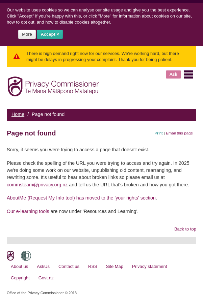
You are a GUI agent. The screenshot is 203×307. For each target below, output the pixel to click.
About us (19, 266)
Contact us (68, 266)
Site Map (114, 266)
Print (159, 133)
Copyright (20, 277)
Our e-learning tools (28, 211)
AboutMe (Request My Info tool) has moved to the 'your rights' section (81, 198)
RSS (92, 266)
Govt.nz (46, 277)
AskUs (43, 266)
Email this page (179, 133)
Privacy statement (149, 266)
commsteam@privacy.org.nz (37, 184)
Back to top (185, 229)
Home (17, 114)
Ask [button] (173, 74)
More (27, 34)
